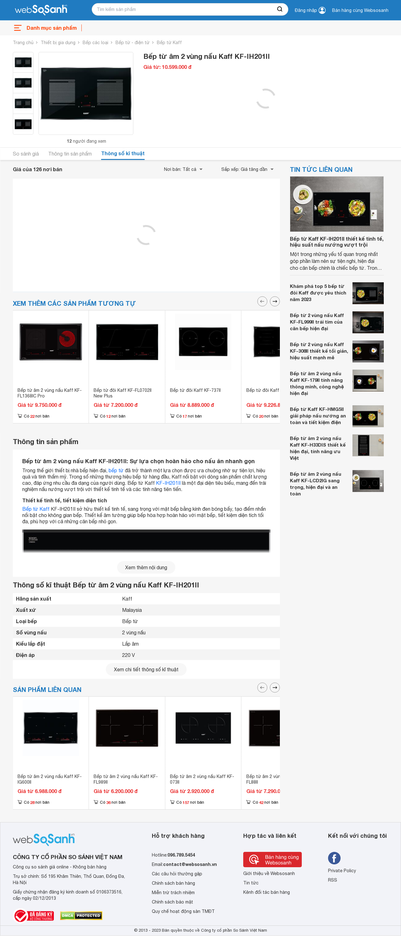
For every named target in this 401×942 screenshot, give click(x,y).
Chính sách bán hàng (173, 883)
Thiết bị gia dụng (58, 42)
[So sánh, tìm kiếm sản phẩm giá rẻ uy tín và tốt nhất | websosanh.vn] (41, 10)
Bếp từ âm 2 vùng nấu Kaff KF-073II (202, 779)
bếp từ (116, 470)
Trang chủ (23, 42)
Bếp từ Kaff (169, 42)
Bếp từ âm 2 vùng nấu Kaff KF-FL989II (126, 779)
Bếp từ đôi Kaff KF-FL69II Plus (277, 390)
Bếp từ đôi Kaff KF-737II (195, 390)
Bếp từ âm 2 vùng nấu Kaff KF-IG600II (50, 779)
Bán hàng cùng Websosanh (360, 10)
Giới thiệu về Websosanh (269, 873)
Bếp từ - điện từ (133, 42)
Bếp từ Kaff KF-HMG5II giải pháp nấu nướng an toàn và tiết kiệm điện (318, 415)
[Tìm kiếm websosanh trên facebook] (334, 858)
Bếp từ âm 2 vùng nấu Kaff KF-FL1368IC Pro (50, 393)
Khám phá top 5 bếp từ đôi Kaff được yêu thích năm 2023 (318, 292)
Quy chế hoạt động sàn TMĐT (183, 911)
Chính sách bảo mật (172, 901)
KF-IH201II (168, 483)
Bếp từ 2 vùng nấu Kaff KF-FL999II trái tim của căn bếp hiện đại (317, 321)
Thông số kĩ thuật (123, 153)
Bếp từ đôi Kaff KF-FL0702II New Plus (123, 393)
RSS (332, 880)
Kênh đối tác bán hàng (266, 892)
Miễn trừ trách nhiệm (173, 892)
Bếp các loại (95, 42)
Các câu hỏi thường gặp (177, 873)
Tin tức (251, 882)
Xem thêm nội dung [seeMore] (146, 567)
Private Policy (342, 870)
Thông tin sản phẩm (70, 153)
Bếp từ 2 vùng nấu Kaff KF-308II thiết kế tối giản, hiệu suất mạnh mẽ (319, 350)
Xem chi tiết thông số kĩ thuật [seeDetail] (146, 669)
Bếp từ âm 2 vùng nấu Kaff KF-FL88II (278, 779)
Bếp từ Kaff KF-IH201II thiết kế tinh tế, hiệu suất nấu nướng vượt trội (336, 242)
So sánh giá (26, 153)
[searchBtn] (280, 9)
